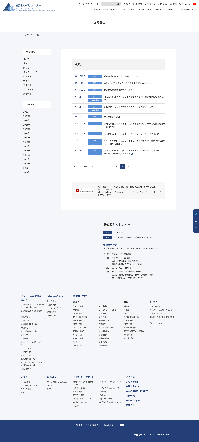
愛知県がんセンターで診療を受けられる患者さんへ (32, 305)
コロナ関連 (28, 89)
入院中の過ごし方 (54, 308)
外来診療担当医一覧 (29, 324)
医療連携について (28, 359)
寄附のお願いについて (137, 391)
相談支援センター (28, 368)
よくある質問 (138, 4)
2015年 (26, 159)
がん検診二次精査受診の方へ (31, 312)
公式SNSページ (110, 425)
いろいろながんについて (109, 388)
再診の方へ (25, 320)
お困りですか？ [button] (195, 223)
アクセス (127, 4)
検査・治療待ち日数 (29, 331)
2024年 (26, 120)
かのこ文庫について (29, 348)
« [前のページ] (92, 166)
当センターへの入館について (110, 383)
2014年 (26, 163)
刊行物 (76, 405)
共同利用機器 (26, 389)
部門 (126, 301)
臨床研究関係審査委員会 (57, 381)
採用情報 (173, 4)
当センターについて (187, 9)
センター (154, 301)
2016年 (26, 154)
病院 (25, 63)
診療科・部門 (143, 9)
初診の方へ (25, 317)
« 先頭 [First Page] (84, 166)
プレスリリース (30, 71)
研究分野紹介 (26, 381)
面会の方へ (51, 315)
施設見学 (24, 392)
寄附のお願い (162, 4)
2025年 (26, 115)
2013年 (26, 167)
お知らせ (130, 405)
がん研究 (169, 9)
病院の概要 (77, 391)
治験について (26, 355)
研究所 (157, 9)
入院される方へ (124, 9)
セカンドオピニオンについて (31, 343)
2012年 (26, 172)
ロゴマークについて (81, 402)
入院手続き (51, 301)
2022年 (26, 128)
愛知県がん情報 (106, 398)
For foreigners (184, 4)
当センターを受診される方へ (99, 9)
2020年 (26, 137)
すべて (26, 59)
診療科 (76, 301)
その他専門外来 (27, 351)
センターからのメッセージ (84, 398)
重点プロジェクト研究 (30, 385)
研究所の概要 (78, 395)
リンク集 (78, 425)
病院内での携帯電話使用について (84, 383)
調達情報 (27, 93)
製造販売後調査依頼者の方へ (110, 403)
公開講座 (103, 391)
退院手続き (51, 312)
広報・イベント (30, 76)
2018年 (26, 146)
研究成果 (50, 385)
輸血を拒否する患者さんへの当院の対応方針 (31, 363)
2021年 (26, 133)
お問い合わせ (150, 4)
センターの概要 (79, 388)
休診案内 (24, 327)
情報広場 (103, 395)
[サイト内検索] (111, 4)
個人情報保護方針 (93, 425)
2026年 (26, 111)
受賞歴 (49, 389)
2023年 (26, 124)
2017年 (26, 150)
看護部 (26, 80)
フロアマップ (26, 335)
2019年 (26, 141)
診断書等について (28, 338)
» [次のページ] (134, 166)
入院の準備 (51, 304)
